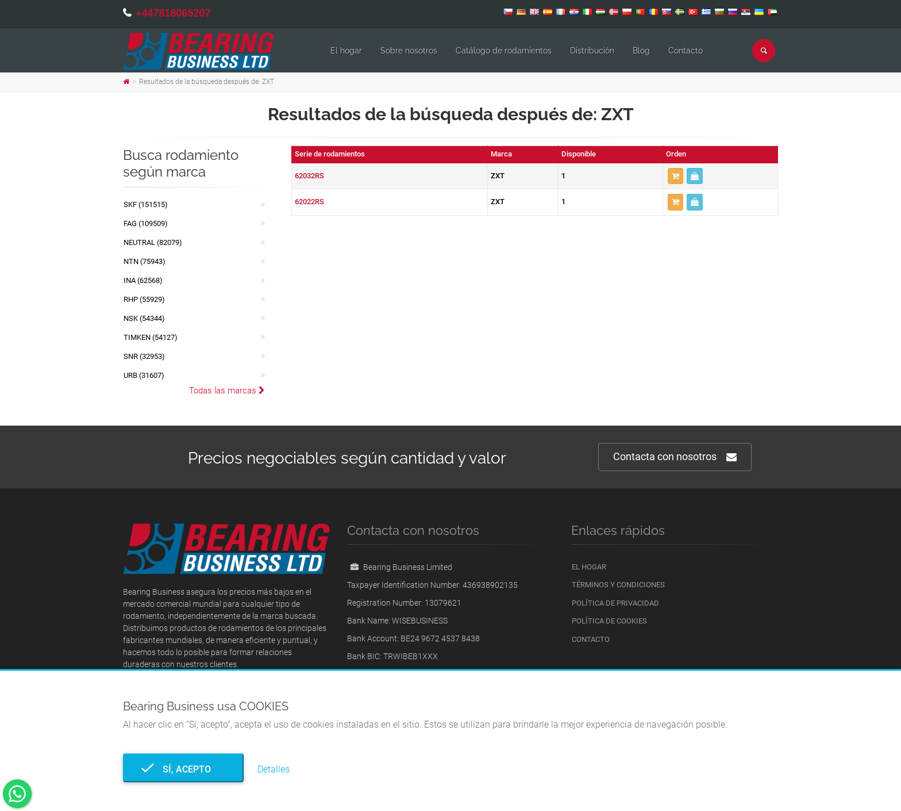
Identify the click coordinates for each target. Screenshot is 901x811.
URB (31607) (144, 375)
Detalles (273, 769)
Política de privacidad (615, 603)
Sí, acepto (183, 769)
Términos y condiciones (618, 584)
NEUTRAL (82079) (153, 242)
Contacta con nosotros (675, 456)
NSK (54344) (144, 318)
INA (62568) (143, 280)
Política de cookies (609, 621)
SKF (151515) (146, 204)
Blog (641, 50)
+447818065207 (173, 13)
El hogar (346, 50)
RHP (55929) (144, 299)
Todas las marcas (227, 390)
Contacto (685, 50)
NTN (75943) (144, 261)
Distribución (592, 50)
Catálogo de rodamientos (504, 50)
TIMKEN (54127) (151, 337)
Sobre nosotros (408, 50)
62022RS (309, 201)
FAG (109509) (146, 223)
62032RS (309, 175)
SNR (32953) (144, 356)
